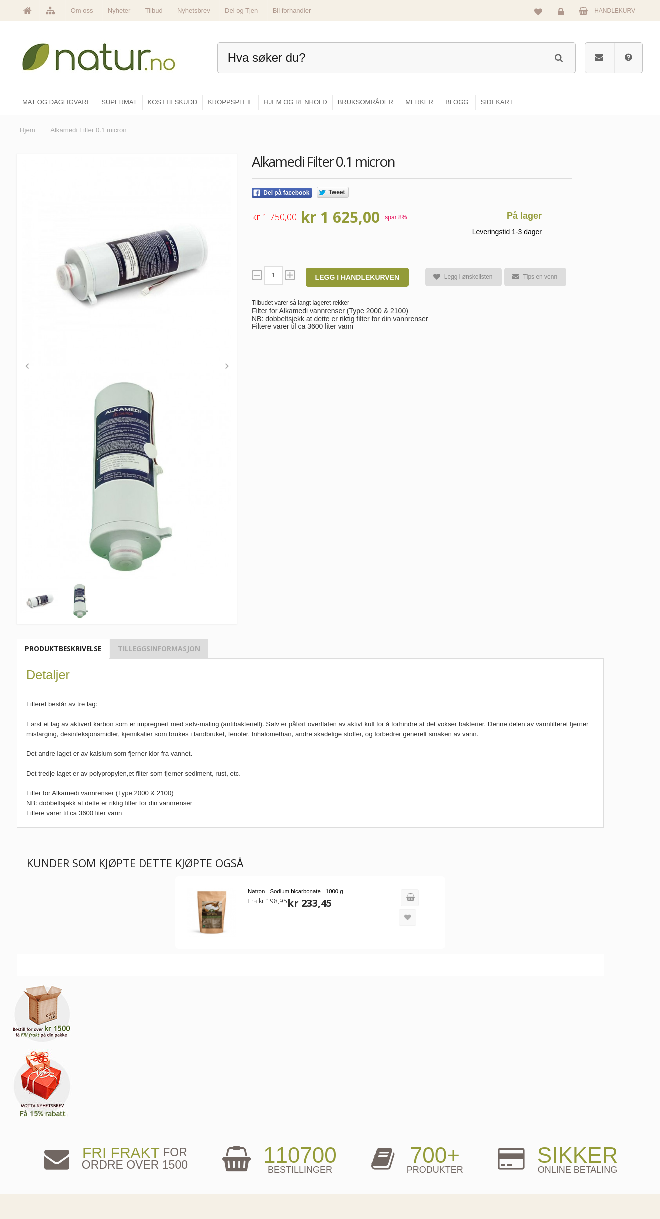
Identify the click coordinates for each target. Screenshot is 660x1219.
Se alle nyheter (257, 1160)
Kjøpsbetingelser (572, 1160)
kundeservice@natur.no (117, 1154)
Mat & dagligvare (365, 1096)
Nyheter (119, 10)
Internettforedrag (471, 1139)
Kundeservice (568, 1139)
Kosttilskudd (359, 1139)
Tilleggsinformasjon (159, 647)
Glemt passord (569, 1117)
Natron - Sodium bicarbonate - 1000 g (286, 890)
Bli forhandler (292, 10)
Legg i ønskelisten (458, 277)
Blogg (456, 1096)
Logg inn (563, 13)
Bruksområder (467, 1117)
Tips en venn (530, 276)
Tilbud (154, 10)
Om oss (82, 10)
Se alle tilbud (254, 1182)
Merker (246, 1139)
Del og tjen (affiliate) (475, 1160)
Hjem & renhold (363, 1182)
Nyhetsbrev (194, 10)
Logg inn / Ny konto (576, 1096)
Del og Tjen (241, 10)
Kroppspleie (358, 1160)
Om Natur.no (254, 1117)
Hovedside (251, 1096)
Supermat (356, 1117)
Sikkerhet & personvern (581, 1182)
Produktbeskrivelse (63, 647)
